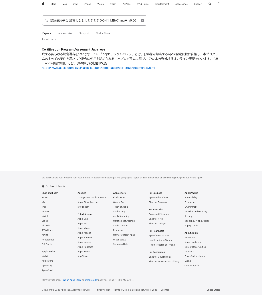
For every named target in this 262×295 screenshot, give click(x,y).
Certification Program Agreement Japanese (73, 49)
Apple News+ (84, 242)
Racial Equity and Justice (196, 221)
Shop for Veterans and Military (164, 261)
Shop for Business (158, 202)
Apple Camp (119, 211)
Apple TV (82, 223)
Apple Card (47, 261)
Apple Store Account (88, 202)
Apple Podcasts (85, 247)
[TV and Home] (142, 4)
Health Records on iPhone (162, 245)
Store (44, 197)
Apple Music (84, 228)
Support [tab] (84, 33)
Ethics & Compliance (194, 256)
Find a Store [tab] (103, 33)
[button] (210, 4)
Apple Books (84, 251)
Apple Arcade (84, 233)
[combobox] (94, 20)
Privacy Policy (103, 290)
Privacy (188, 216)
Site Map (165, 290)
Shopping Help (120, 244)
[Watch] (100, 4)
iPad (44, 207)
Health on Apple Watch (160, 240)
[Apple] (43, 4)
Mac (44, 202)
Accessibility (190, 197)
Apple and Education (159, 214)
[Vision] (113, 4)
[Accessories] (181, 4)
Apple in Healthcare (159, 235)
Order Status (119, 239)
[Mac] (64, 4)
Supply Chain (191, 225)
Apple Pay (47, 265)
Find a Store (119, 197)
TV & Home (47, 230)
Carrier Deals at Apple (124, 235)
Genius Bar (118, 202)
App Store (83, 256)
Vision (45, 221)
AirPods (46, 225)
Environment (190, 207)
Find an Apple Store (72, 280)
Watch (45, 216)
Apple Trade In (120, 225)
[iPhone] (87, 4)
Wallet (45, 256)
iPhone (45, 211)
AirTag (45, 235)
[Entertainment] (162, 4)
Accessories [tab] (65, 33)
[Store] (53, 4)
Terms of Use (120, 290)
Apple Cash (47, 270)
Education (189, 202)
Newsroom (189, 237)
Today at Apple (120, 207)
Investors (189, 251)
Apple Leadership (193, 242)
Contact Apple (191, 265)
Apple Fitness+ (85, 237)
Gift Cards (47, 244)
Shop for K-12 (155, 219)
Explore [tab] (46, 33)
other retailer (91, 280)
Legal (154, 290)
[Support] (198, 4)
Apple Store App (121, 216)
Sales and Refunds (139, 290)
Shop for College (157, 223)
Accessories (48, 239)
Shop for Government (159, 257)
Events (187, 261)
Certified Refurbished (123, 221)
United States (213, 290)
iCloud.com (83, 207)
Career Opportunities (195, 247)
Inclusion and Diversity (195, 211)
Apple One (83, 219)
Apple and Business (158, 197)
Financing (118, 230)
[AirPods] (126, 4)
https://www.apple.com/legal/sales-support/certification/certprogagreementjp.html (98, 68)
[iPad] (75, 4)
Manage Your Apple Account (92, 197)
